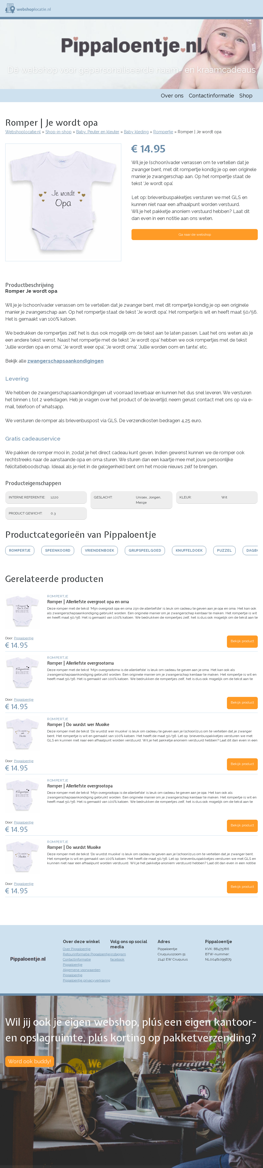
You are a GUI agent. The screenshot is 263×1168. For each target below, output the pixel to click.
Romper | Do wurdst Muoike (74, 847)
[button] (63, 258)
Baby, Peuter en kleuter (97, 131)
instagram (118, 954)
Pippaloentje (23, 638)
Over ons (172, 96)
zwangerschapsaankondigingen (65, 361)
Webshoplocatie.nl (23, 131)
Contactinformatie (211, 96)
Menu (256, 8)
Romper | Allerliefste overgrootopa (80, 786)
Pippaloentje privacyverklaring (86, 980)
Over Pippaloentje (76, 949)
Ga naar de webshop (195, 234)
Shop (246, 96)
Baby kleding (136, 131)
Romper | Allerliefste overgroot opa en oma (88, 601)
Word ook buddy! (29, 1061)
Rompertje (163, 131)
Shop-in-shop (58, 131)
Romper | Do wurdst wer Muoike (78, 724)
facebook (117, 959)
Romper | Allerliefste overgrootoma (80, 663)
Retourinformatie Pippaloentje (86, 954)
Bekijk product (242, 641)
